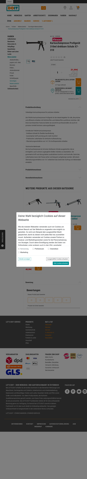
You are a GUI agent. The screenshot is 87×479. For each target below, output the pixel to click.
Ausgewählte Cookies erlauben (57, 259)
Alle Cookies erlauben (61, 263)
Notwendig (24, 249)
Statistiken (54, 249)
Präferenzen (39, 249)
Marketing (24, 252)
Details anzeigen (24, 259)
